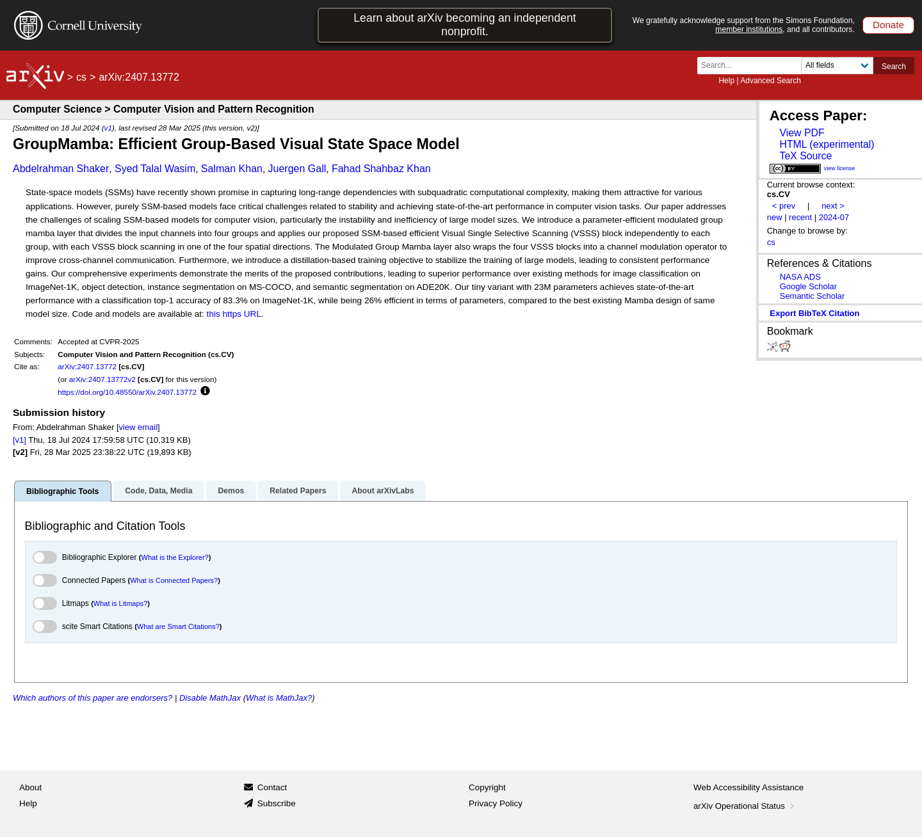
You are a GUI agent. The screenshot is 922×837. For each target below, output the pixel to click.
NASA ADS (800, 277)
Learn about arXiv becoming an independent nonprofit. (464, 25)
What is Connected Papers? (174, 580)
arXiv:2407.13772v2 (102, 379)
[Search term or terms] (753, 65)
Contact (272, 787)
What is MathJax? (279, 698)
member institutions (748, 29)
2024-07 (834, 217)
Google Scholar (808, 286)
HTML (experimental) (826, 144)
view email (138, 427)
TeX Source (805, 155)
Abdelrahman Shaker (61, 168)
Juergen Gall (297, 168)
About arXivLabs (383, 490)
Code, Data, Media (158, 490)
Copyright (487, 787)
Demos (231, 490)
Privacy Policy (495, 803)
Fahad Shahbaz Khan (381, 168)
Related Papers (298, 490)
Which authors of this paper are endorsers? (92, 698)
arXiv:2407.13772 (87, 366)
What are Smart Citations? (178, 626)
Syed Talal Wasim (155, 168)
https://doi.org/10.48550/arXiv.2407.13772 (127, 392)
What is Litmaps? (120, 603)
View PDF (801, 132)
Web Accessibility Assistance (748, 787)
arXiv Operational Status (745, 806)
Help (726, 80)
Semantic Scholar (812, 296)
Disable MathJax (210, 698)
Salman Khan (232, 168)
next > (833, 206)
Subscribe (276, 803)
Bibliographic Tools (62, 491)
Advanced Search (770, 80)
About (30, 787)
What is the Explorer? (175, 557)
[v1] (19, 440)
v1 (108, 128)
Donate (888, 24)
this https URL (234, 314)
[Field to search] (837, 65)
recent (800, 217)
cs (81, 77)
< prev (783, 206)
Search (894, 66)
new (774, 217)
